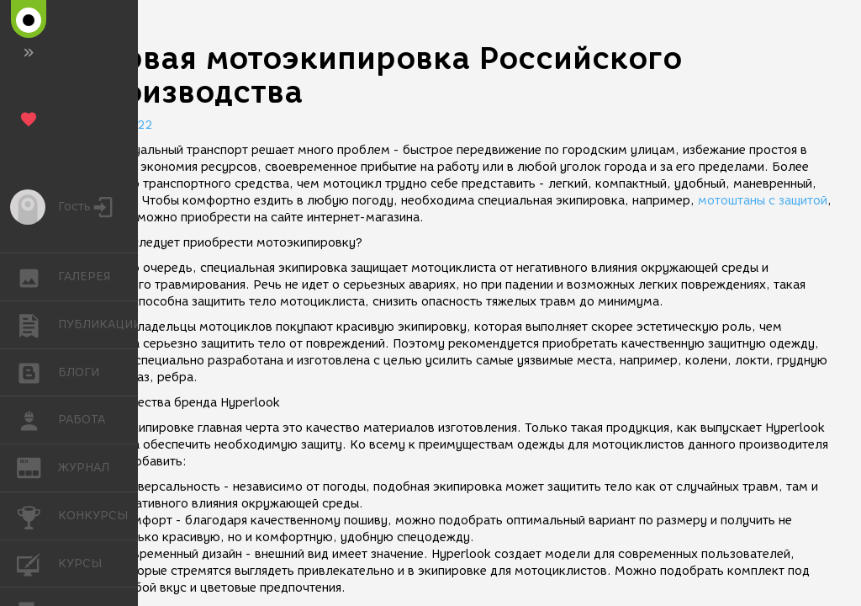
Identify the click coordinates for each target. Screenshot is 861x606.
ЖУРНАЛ (37, 466)
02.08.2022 (117, 125)
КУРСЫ (37, 562)
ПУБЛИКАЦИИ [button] (37, 324)
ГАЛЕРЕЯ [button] (37, 276)
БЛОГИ (37, 371)
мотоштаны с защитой (762, 201)
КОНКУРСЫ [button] (37, 516)
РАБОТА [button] (37, 420)
